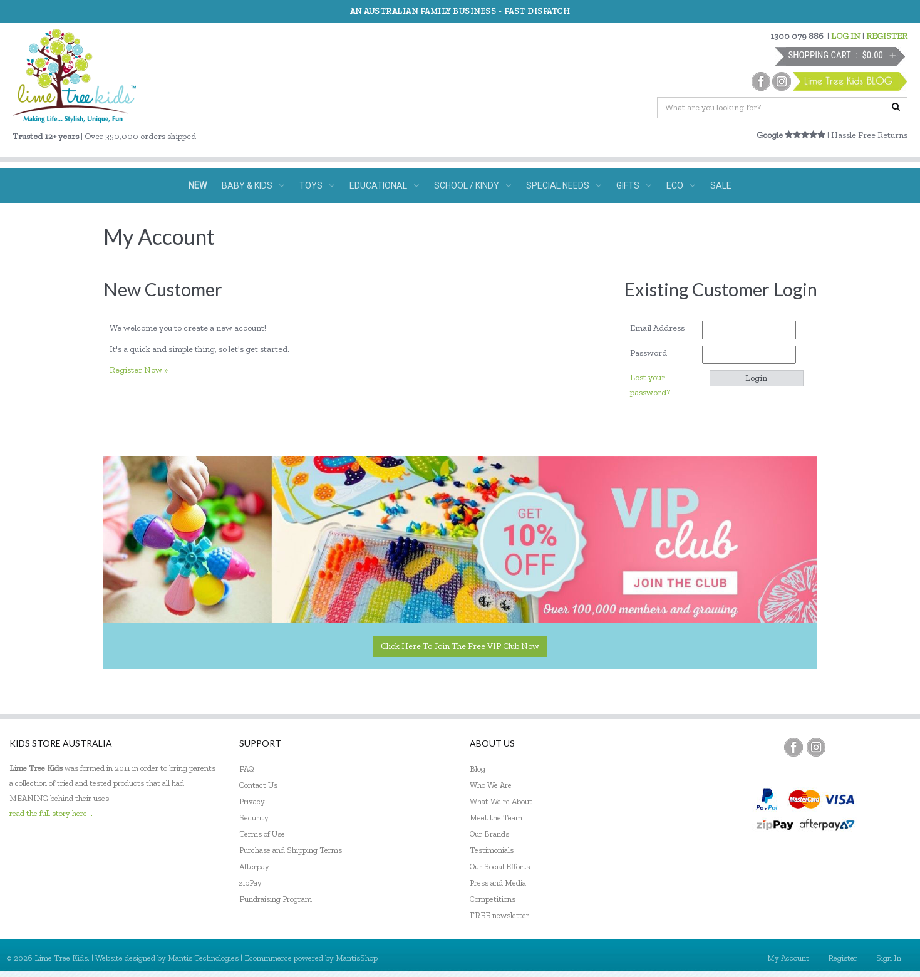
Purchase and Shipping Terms (290, 850)
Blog (477, 768)
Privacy (252, 801)
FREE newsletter (499, 915)
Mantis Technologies (203, 958)
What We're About (501, 801)
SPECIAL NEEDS (563, 185)
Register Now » (139, 369)
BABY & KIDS (253, 185)
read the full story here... (51, 813)
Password (653, 353)
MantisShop (357, 958)
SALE (720, 185)
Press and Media (498, 882)
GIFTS (633, 185)
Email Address (661, 328)
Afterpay (254, 866)
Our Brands (489, 834)
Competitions (492, 899)
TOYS (316, 185)
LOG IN (846, 36)
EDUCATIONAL (384, 185)
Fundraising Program (275, 899)
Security (254, 817)
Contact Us (258, 785)
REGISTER (886, 36)
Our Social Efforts (500, 866)
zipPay (250, 882)
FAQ (246, 768)
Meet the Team (496, 817)
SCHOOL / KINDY (472, 185)
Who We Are (491, 785)
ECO (680, 185)
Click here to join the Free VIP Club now (460, 646)
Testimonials (492, 850)
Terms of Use (262, 834)
